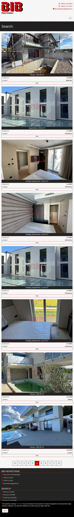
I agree (5, 510)
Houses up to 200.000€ (10, 500)
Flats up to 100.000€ (9, 494)
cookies (19, 504)
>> (59, 463)
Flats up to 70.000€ (8, 492)
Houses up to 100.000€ (10, 497)
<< (15, 463)
